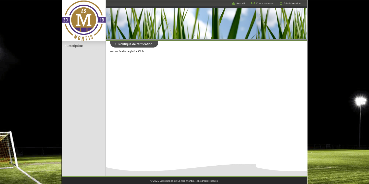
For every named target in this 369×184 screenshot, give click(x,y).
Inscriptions (75, 46)
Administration (292, 3)
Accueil (240, 3)
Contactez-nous (264, 3)
